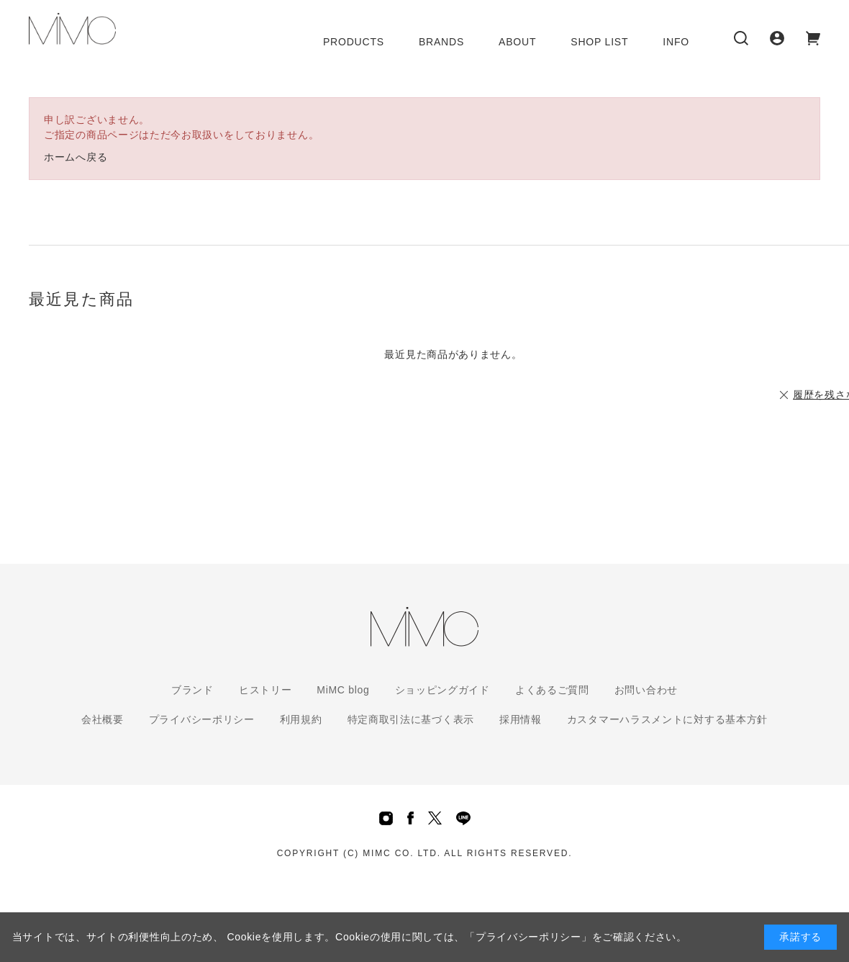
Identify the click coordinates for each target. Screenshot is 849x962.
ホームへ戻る (75, 157)
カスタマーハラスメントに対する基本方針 (667, 719)
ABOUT (517, 42)
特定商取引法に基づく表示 (411, 719)
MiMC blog (343, 690)
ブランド (192, 690)
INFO (676, 42)
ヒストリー (265, 690)
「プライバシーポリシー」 (528, 937)
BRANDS (441, 42)
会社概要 (102, 719)
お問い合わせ (646, 690)
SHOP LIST (599, 42)
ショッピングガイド (442, 690)
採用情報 (520, 719)
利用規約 (301, 719)
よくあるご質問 (552, 690)
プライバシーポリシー (202, 719)
